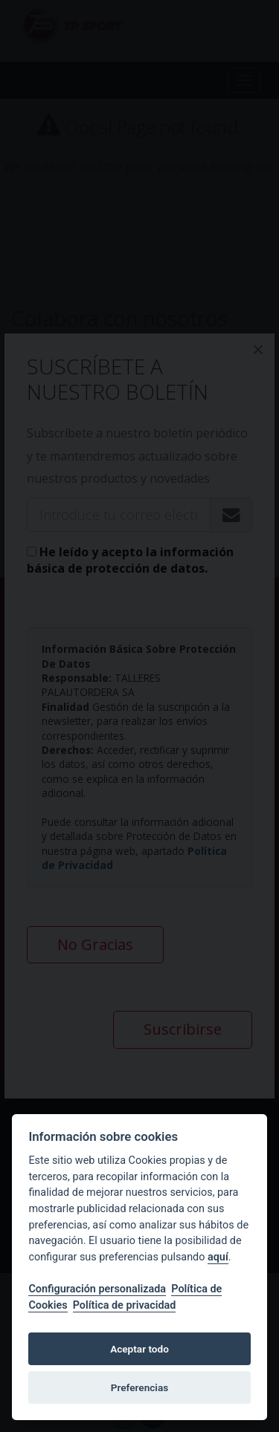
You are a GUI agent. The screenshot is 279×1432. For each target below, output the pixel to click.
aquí (218, 1257)
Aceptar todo (139, 1349)
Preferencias (139, 1387)
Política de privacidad (124, 1305)
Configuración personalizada (97, 1289)
